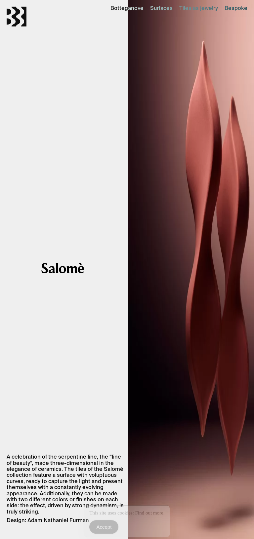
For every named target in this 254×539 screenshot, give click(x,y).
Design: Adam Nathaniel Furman (48, 520)
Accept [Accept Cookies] (103, 528)
